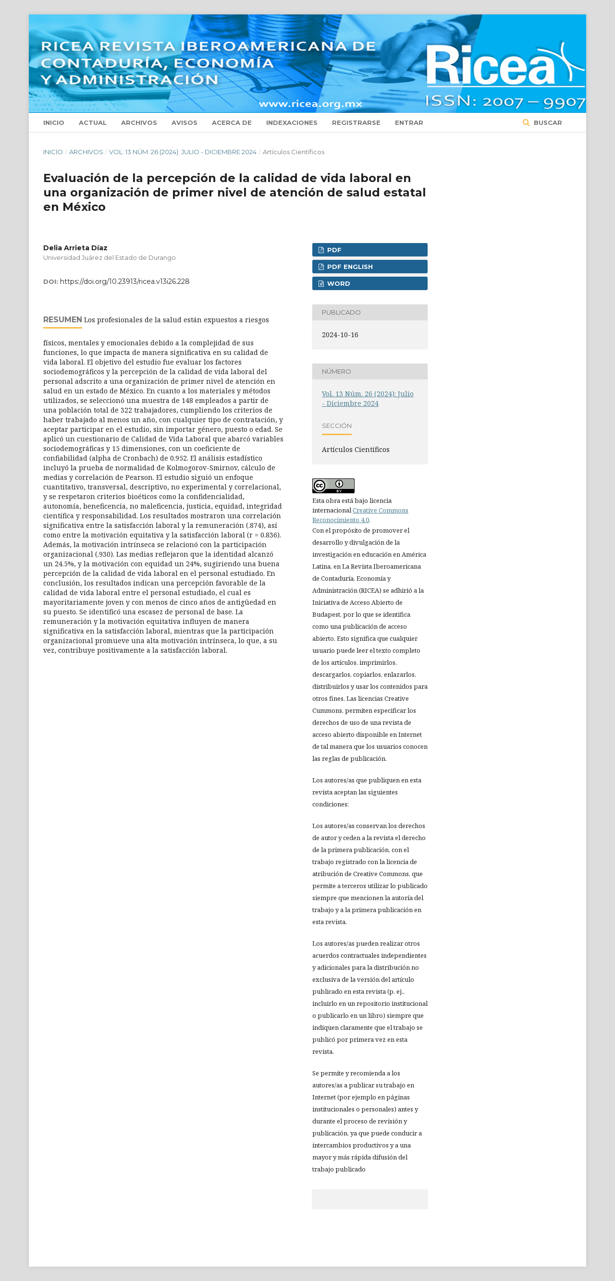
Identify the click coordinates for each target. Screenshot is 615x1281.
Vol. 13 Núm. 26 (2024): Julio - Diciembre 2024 (183, 152)
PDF (333, 250)
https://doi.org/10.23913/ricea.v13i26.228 (125, 281)
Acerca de (232, 122)
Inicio (53, 122)
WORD (337, 283)
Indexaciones (292, 122)
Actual (93, 122)
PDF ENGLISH (349, 266)
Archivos (139, 122)
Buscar (547, 122)
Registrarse (356, 122)
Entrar (409, 122)
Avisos (184, 122)
